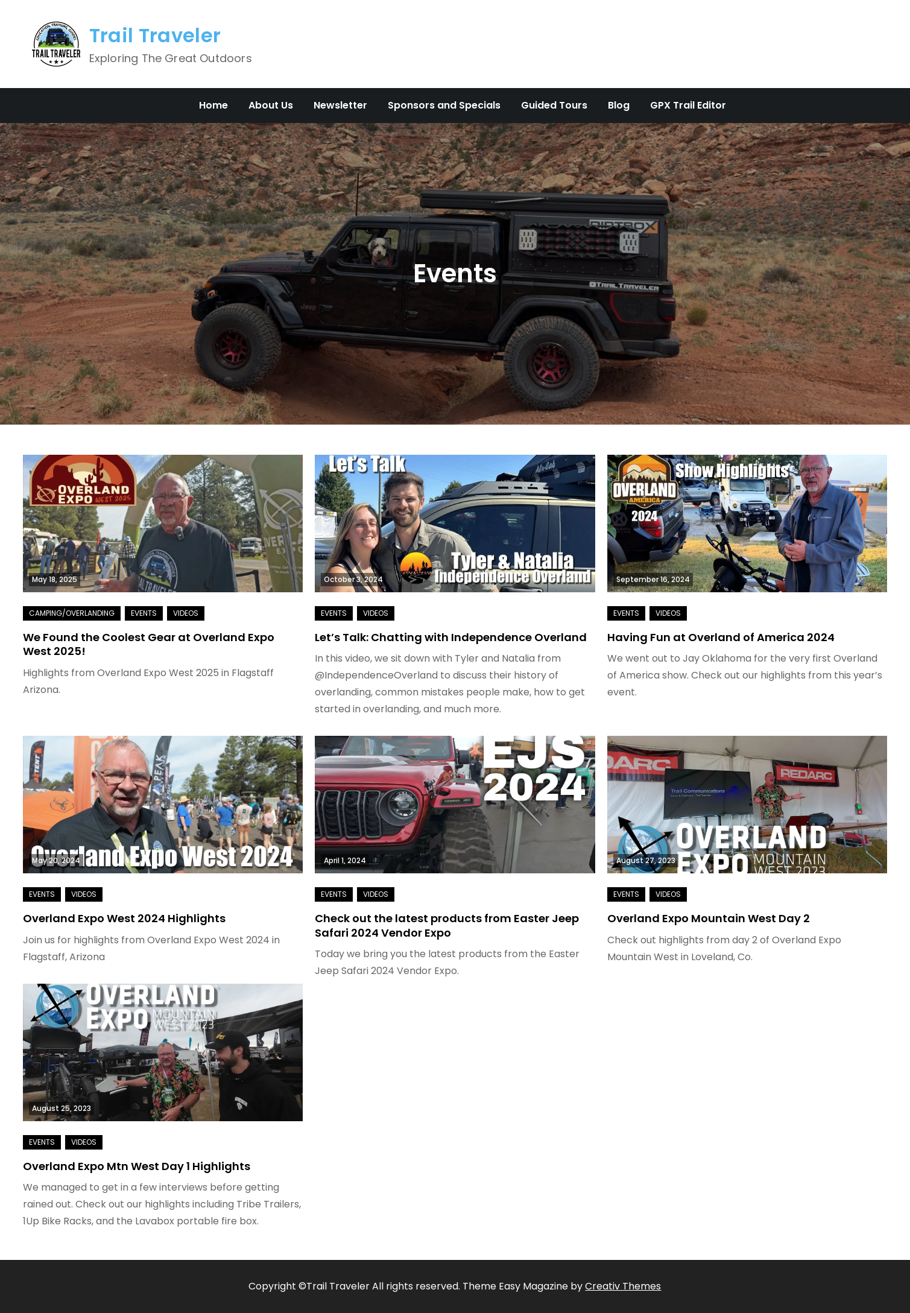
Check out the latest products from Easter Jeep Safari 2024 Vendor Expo (447, 925)
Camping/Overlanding (72, 613)
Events (144, 613)
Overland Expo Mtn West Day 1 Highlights (136, 1166)
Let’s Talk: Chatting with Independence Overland (451, 637)
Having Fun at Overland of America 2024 (721, 637)
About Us (270, 105)
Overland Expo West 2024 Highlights (124, 918)
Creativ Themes (623, 1286)
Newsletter (340, 105)
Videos (185, 613)
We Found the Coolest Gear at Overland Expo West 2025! (148, 644)
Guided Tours (554, 105)
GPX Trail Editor (688, 105)
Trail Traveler (155, 35)
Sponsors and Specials (444, 105)
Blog (619, 105)
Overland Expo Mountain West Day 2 (708, 918)
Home (213, 105)
